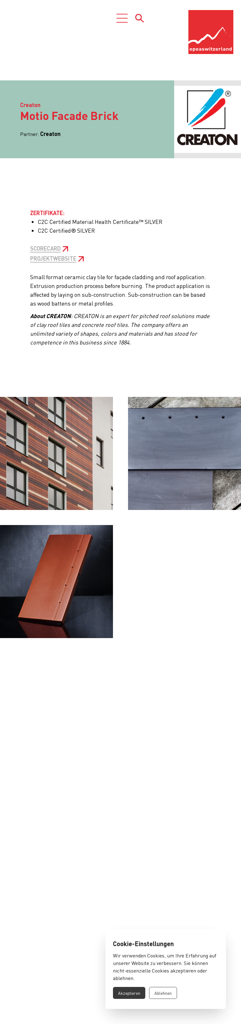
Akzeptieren (129, 993)
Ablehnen (163, 993)
